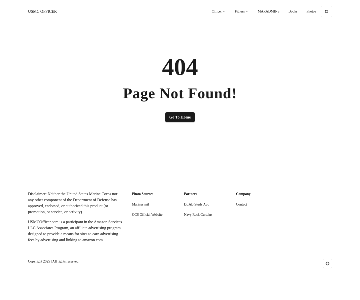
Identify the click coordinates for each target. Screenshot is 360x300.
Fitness (242, 11)
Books (293, 11)
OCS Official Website (147, 214)
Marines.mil (140, 204)
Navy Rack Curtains (198, 214)
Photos (311, 11)
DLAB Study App (196, 204)
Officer (219, 11)
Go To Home (180, 117)
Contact (241, 204)
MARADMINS (269, 11)
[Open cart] (326, 11)
